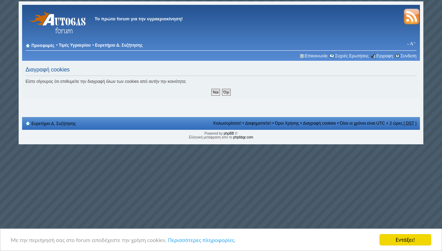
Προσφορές (43, 45)
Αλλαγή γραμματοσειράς (411, 44)
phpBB (229, 133)
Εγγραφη (384, 56)
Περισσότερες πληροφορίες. (202, 240)
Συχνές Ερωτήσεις (351, 56)
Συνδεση (408, 56)
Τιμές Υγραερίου (74, 45)
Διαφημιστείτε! (258, 123)
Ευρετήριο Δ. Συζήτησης (119, 45)
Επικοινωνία (316, 56)
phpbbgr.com (243, 137)
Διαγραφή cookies (319, 123)
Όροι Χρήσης (287, 123)
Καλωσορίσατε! (227, 123)
